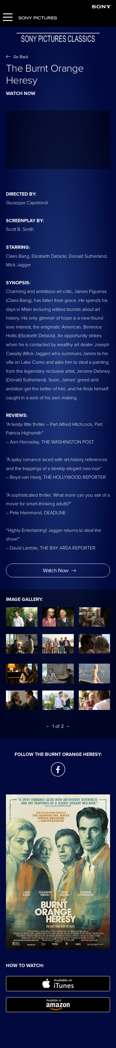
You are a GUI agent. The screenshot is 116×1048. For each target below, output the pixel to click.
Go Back (17, 56)
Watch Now (59, 570)
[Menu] (7, 17)
